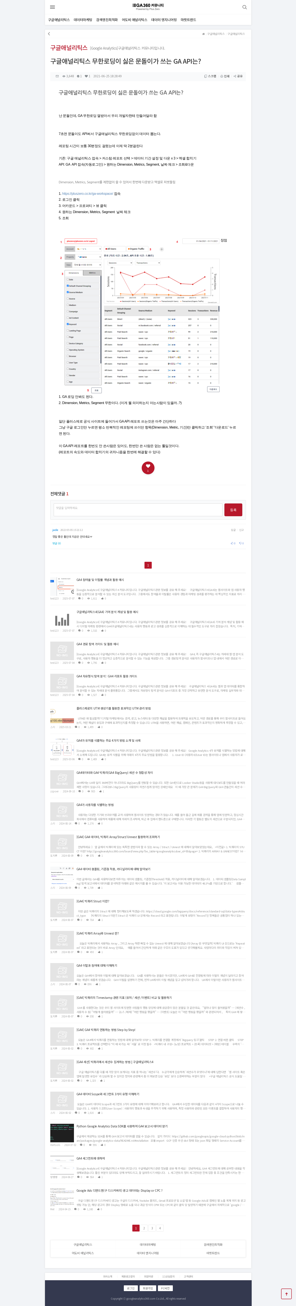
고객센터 (188, 1276)
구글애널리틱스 (59, 19)
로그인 (131, 1288)
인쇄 (225, 77)
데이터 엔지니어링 (164, 19)
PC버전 (165, 1288)
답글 (233, 529)
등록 (233, 509)
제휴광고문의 (128, 1276)
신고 (241, 529)
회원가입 (148, 1288)
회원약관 (148, 1276)
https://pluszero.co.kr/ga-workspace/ (87, 193)
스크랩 (210, 77)
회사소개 (107, 1276)
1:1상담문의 (168, 1276)
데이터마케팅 (83, 19)
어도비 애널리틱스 (134, 19)
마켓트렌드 (188, 19)
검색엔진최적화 (107, 19)
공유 (238, 77)
